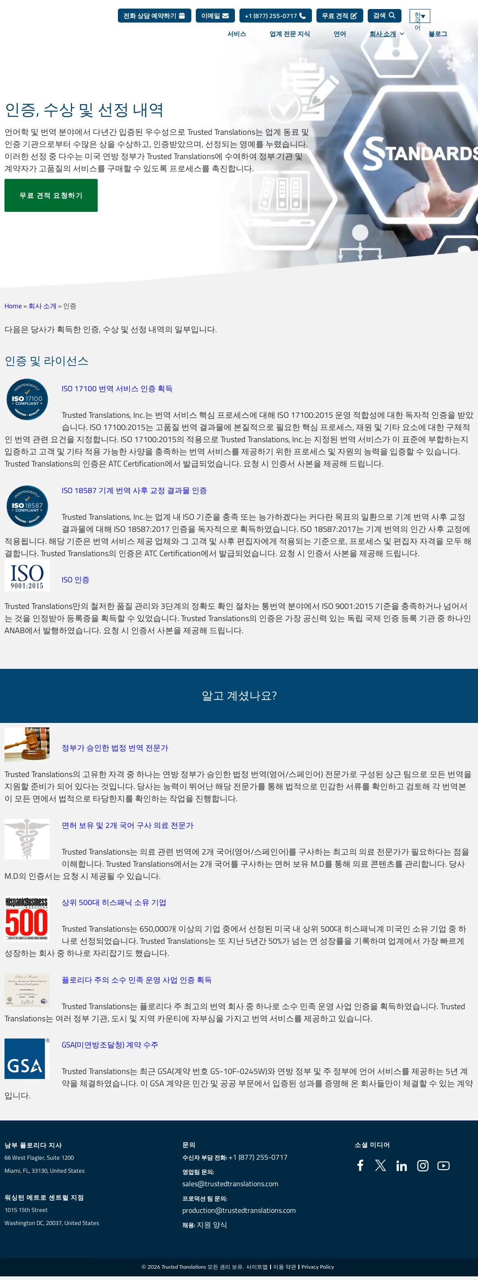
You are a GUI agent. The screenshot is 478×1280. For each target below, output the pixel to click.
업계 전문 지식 (290, 40)
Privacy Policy (318, 1266)
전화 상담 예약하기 (154, 22)
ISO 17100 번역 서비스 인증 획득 (120, 388)
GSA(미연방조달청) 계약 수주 (113, 1043)
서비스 (236, 40)
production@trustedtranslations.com (238, 1208)
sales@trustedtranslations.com (231, 1182)
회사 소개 (387, 40)
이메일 (215, 22)
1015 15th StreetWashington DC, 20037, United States (52, 1215)
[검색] (384, 22)
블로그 (437, 40)
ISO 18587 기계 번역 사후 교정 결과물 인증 (138, 490)
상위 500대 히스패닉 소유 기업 (116, 901)
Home (13, 306)
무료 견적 (340, 22)
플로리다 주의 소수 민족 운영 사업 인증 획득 (141, 978)
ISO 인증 (76, 579)
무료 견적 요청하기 (51, 195)
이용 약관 (284, 1266)
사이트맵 (257, 1266)
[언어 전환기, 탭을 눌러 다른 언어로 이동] (433, 23)
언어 (340, 40)
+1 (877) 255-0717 (276, 22)
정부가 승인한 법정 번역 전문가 (118, 747)
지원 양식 (218, 1223)
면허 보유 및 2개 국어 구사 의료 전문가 (131, 824)
